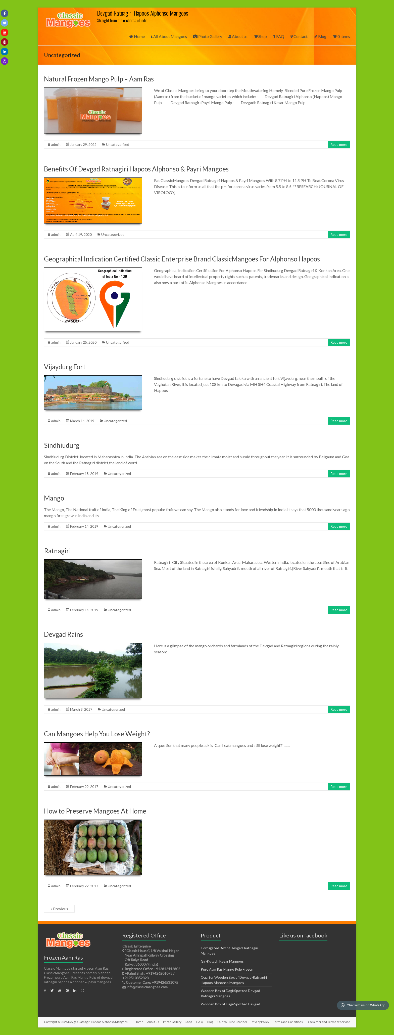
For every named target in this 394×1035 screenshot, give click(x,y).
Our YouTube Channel (232, 1022)
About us (238, 36)
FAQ (278, 36)
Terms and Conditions (288, 1022)
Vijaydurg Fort (64, 367)
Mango (54, 498)
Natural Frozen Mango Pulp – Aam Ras (99, 79)
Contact (299, 36)
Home (137, 36)
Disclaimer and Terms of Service (328, 1022)
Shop (260, 36)
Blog (320, 36)
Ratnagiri (57, 551)
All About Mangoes (169, 36)
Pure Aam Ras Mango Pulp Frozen (227, 969)
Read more (338, 144)
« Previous (59, 908)
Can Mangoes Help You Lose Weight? (97, 734)
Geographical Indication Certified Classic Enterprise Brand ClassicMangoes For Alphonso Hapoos (182, 259)
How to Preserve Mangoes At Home (95, 811)
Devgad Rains (63, 634)
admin (56, 144)
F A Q (199, 1022)
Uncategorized (117, 144)
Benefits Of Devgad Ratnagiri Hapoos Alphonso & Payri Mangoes (136, 169)
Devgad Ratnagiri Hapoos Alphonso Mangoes (142, 12)
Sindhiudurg (61, 445)
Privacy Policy (260, 1022)
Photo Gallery (207, 36)
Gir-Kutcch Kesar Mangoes (222, 961)
